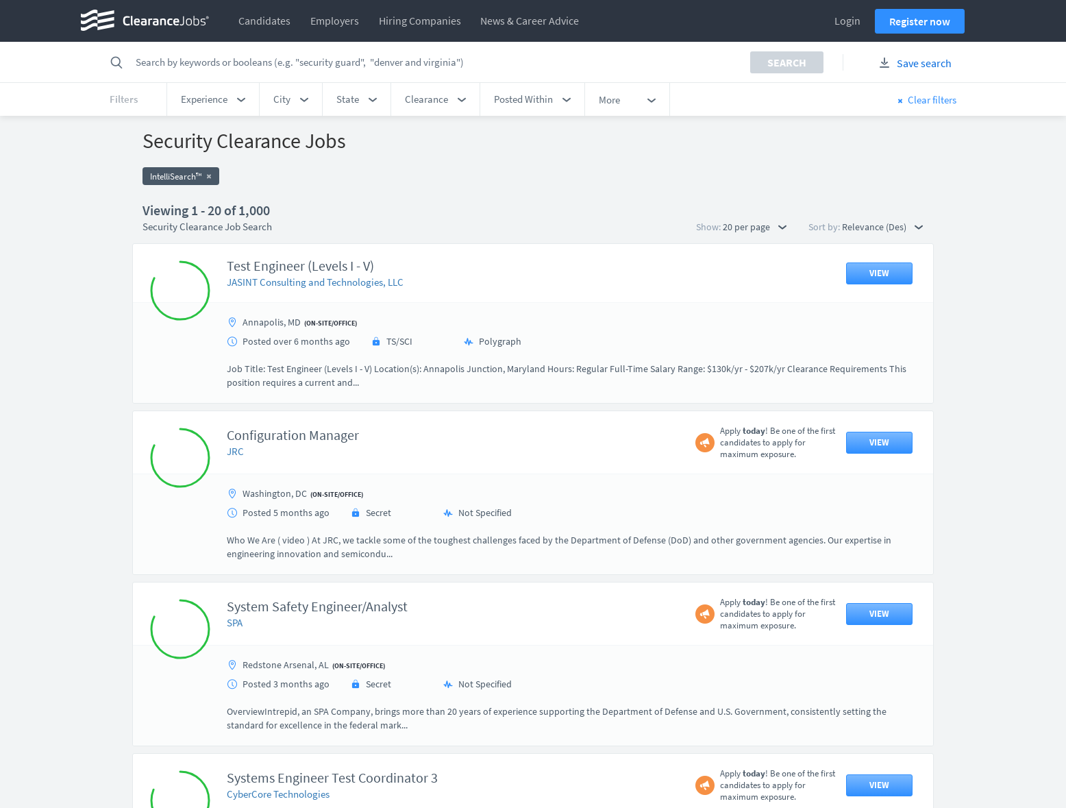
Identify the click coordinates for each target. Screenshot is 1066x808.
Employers (334, 20)
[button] (213, 99)
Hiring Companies (420, 20)
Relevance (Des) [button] (882, 227)
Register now (919, 21)
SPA (235, 622)
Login (847, 20)
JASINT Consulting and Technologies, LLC (315, 282)
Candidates (264, 20)
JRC (235, 451)
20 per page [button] (754, 227)
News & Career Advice (529, 20)
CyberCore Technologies (278, 793)
